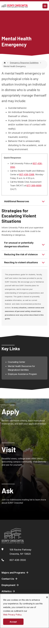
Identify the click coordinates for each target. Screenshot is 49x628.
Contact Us (10, 578)
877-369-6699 (34, 185)
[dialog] (24, 611)
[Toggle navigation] (44, 6)
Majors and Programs (15, 572)
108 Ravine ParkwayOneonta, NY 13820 (20, 551)
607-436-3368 (26, 174)
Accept (13, 621)
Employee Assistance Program (22, 374)
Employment (10, 585)
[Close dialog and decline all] (47, 595)
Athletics (8, 591)
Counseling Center (16, 362)
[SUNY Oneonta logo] (15, 6)
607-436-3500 (18, 560)
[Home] (5, 62)
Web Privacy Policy (12, 614)
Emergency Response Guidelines (24, 62)
